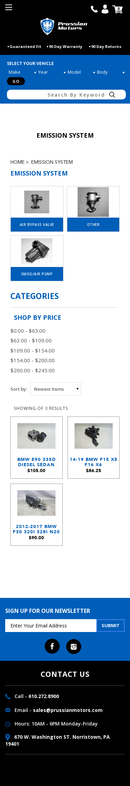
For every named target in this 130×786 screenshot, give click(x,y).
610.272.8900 (43, 696)
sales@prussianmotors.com (68, 710)
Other (93, 224)
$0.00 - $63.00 (27, 330)
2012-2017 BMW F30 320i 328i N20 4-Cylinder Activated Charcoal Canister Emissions (36, 531)
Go (15, 81)
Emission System (52, 162)
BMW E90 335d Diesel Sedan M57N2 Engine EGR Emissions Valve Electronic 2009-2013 (36, 464)
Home (17, 162)
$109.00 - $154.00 (32, 350)
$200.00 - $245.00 (32, 370)
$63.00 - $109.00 (31, 340)
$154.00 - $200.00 (32, 360)
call (94, 9)
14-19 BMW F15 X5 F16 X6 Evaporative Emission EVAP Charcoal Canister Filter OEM (94, 464)
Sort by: (18, 389)
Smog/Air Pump (37, 274)
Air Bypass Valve (37, 224)
